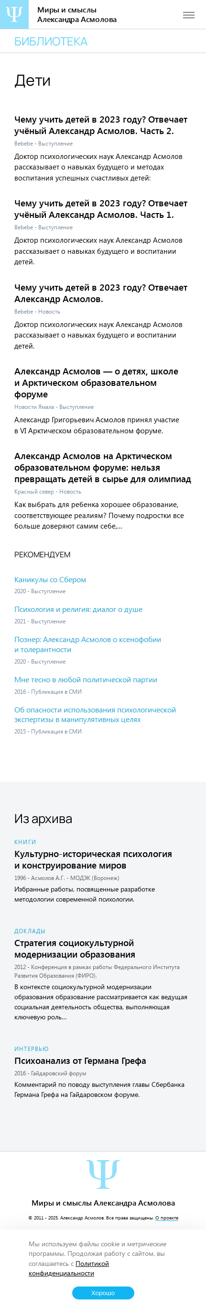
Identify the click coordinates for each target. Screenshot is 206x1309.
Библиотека (50, 41)
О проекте (166, 1217)
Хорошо (103, 1293)
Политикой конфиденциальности (69, 1268)
